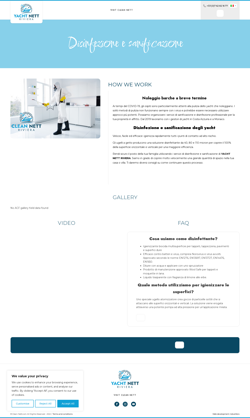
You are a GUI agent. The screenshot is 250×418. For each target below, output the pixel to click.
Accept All (68, 403)
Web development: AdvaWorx (226, 414)
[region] (45, 390)
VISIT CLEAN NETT (121, 10)
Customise (22, 403)
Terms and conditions (63, 414)
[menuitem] (233, 6)
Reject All (45, 403)
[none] (233, 6)
